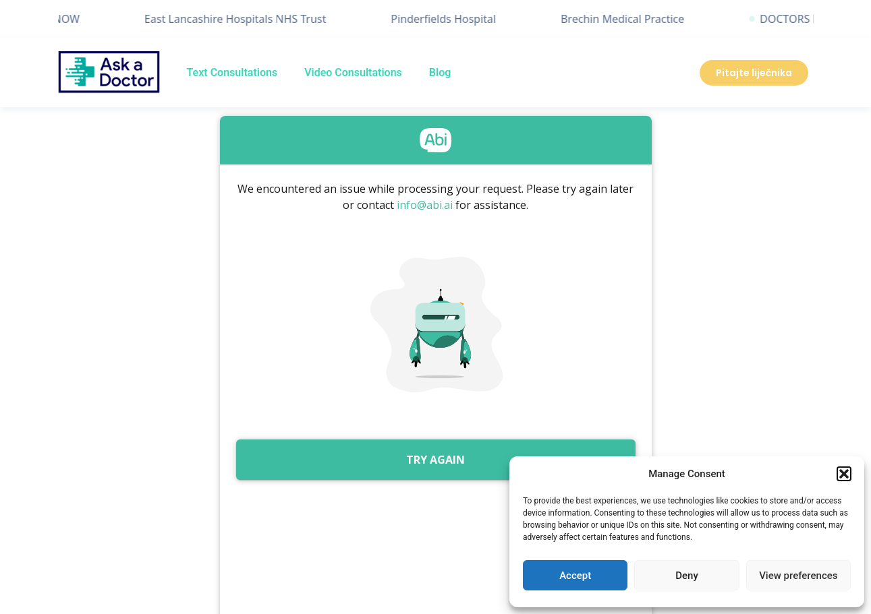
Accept (575, 576)
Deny (686, 576)
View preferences (798, 576)
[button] (844, 474)
